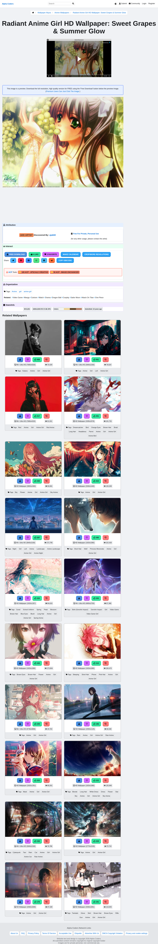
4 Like (34, 254)
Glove (83, 913)
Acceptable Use (65, 933)
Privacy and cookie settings (136, 933)
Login (144, 4)
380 (96, 538)
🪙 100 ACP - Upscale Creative (33, 272)
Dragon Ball (56, 298)
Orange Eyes (96, 427)
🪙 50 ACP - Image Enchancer (65, 272)
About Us (14, 933)
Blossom (53, 609)
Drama (47, 298)
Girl (38, 371)
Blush (33, 614)
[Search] (73, 4)
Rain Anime (110, 735)
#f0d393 (67, 309)
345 (37, 663)
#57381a (73, 309)
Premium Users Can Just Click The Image (63, 91)
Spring (39, 609)
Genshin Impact (96, 609)
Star (116, 792)
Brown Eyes (21, 674)
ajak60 (52, 235)
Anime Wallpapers (62, 13)
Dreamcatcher (78, 427)
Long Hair (72, 431)
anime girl (27, 292)
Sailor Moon (75, 298)
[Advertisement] (62, 205)
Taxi (24, 852)
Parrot (91, 431)
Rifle (117, 913)
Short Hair (77, 549)
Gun (81, 917)
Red (19, 427)
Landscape (40, 549)
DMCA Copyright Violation (112, 933)
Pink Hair (102, 674)
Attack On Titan (87, 298)
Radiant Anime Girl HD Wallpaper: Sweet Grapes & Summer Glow (99, 13)
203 (37, 780)
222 (96, 780)
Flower (22, 492)
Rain (78, 735)
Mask (25, 792)
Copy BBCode (65, 260)
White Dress (94, 792)
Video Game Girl (92, 614)
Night (14, 549)
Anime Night (38, 553)
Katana (25, 371)
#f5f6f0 (61, 309)
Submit (123, 4)
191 (96, 902)
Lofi (96, 371)
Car (36, 852)
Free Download (16, 254)
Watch (41, 298)
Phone (94, 674)
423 (96, 481)
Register (151, 4)
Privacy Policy (33, 933)
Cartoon (34, 298)
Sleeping (76, 674)
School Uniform (28, 609)
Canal (18, 609)
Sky (16, 492)
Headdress (82, 431)
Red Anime (50, 427)
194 (37, 841)
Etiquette (78, 933)
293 (96, 598)
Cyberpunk (16, 852)
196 (96, 724)
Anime (14, 292)
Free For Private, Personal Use (86, 234)
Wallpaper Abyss (44, 13)
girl (20, 292)
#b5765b (79, 309)
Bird (87, 427)
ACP (10, 272)
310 (96, 663)
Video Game (17, 298)
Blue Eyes (24, 614)
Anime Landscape (53, 549)
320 (37, 598)
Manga (26, 298)
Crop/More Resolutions (96, 254)
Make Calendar (70, 254)
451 (96, 416)
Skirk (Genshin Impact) (80, 609)
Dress (103, 792)
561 (96, 360)
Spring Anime (38, 618)
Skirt (89, 913)
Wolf (85, 549)
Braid (116, 427)
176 (37, 902)
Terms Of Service (49, 933)
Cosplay (66, 298)
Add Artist (26, 235)
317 (37, 416)
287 (37, 538)
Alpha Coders (8, 4)
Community (134, 4)
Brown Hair (107, 427)
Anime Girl (46, 371)
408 (37, 360)
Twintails (75, 913)
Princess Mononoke (97, 549)
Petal (46, 609)
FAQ (23, 933)
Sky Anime (54, 492)
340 (37, 481)
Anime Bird (92, 436)
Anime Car (28, 857)
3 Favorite (50, 254)
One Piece (98, 298)
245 (37, 724)
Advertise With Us (92, 933)
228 (96, 841)
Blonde (74, 792)
